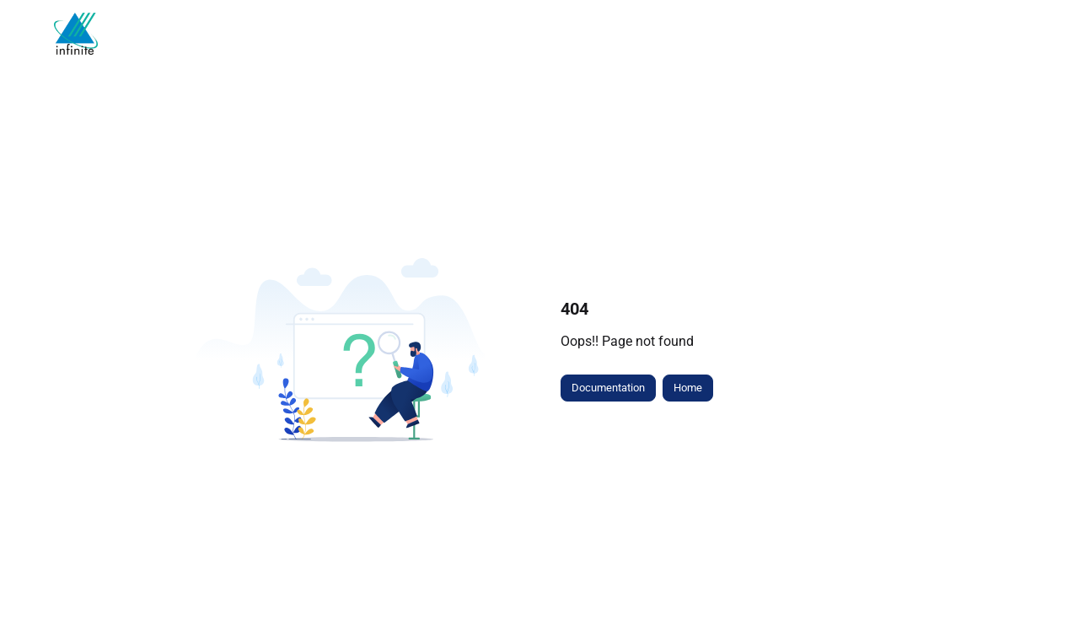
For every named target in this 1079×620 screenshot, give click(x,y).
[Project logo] (76, 34)
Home (688, 387)
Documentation (608, 387)
